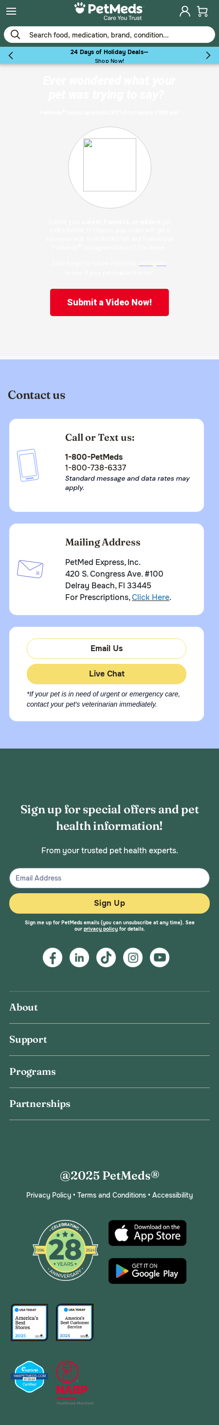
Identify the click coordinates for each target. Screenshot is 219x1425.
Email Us (107, 648)
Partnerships (40, 1103)
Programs (32, 1071)
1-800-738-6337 (95, 468)
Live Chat (107, 674)
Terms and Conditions (111, 1195)
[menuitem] (11, 11)
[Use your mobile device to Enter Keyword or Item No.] (109, 34)
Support (28, 1039)
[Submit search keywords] (15, 34)
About (23, 1007)
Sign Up (109, 903)
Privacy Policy (48, 1195)
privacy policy (101, 929)
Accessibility (172, 1195)
